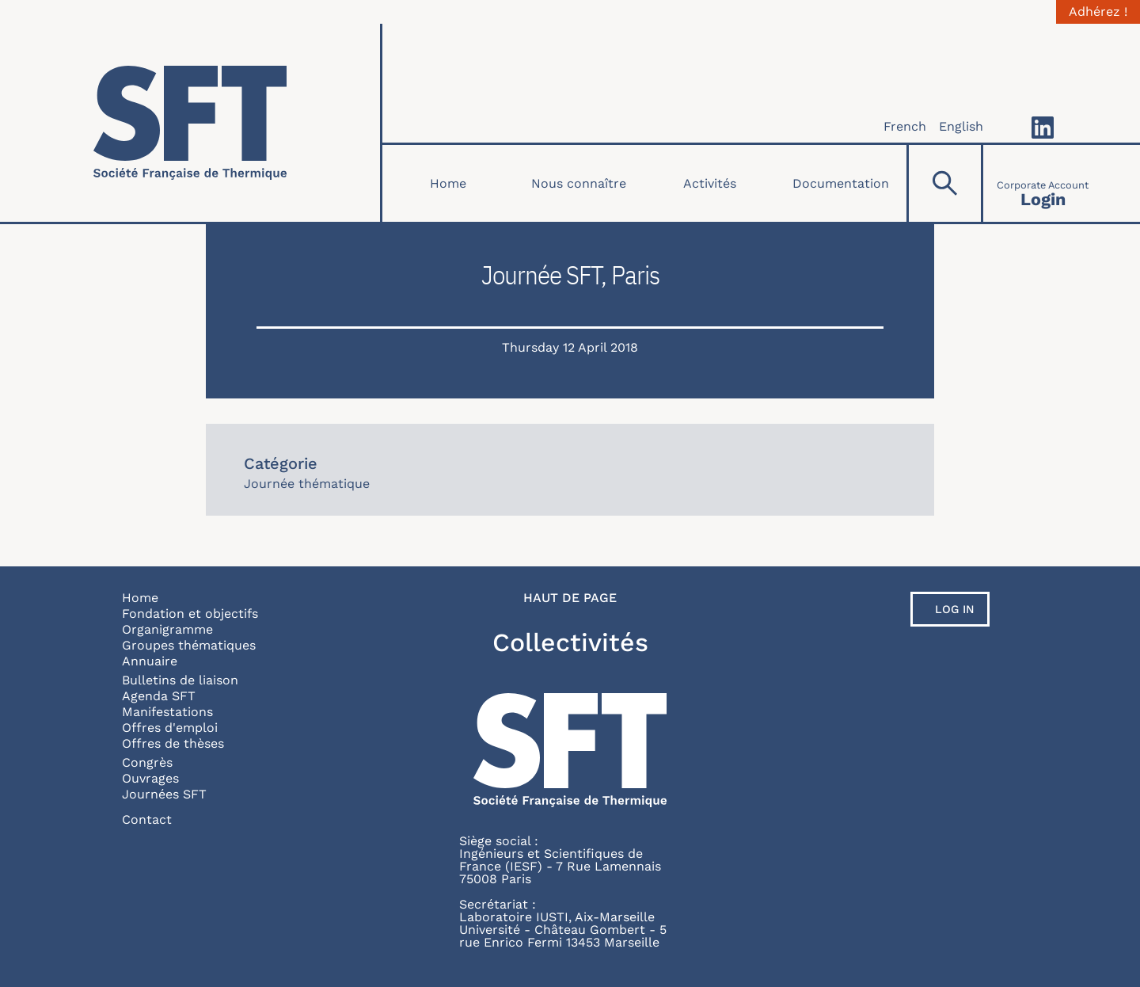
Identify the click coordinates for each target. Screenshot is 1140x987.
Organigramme (167, 629)
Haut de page (570, 598)
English (961, 126)
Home (448, 183)
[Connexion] (1043, 183)
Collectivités (570, 642)
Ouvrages (150, 778)
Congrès (147, 762)
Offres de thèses (173, 743)
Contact (147, 819)
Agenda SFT (159, 695)
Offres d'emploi (170, 727)
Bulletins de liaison (180, 680)
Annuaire (149, 661)
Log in (955, 609)
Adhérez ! (1098, 12)
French (905, 126)
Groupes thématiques (189, 645)
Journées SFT (164, 794)
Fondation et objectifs (190, 613)
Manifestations (167, 711)
